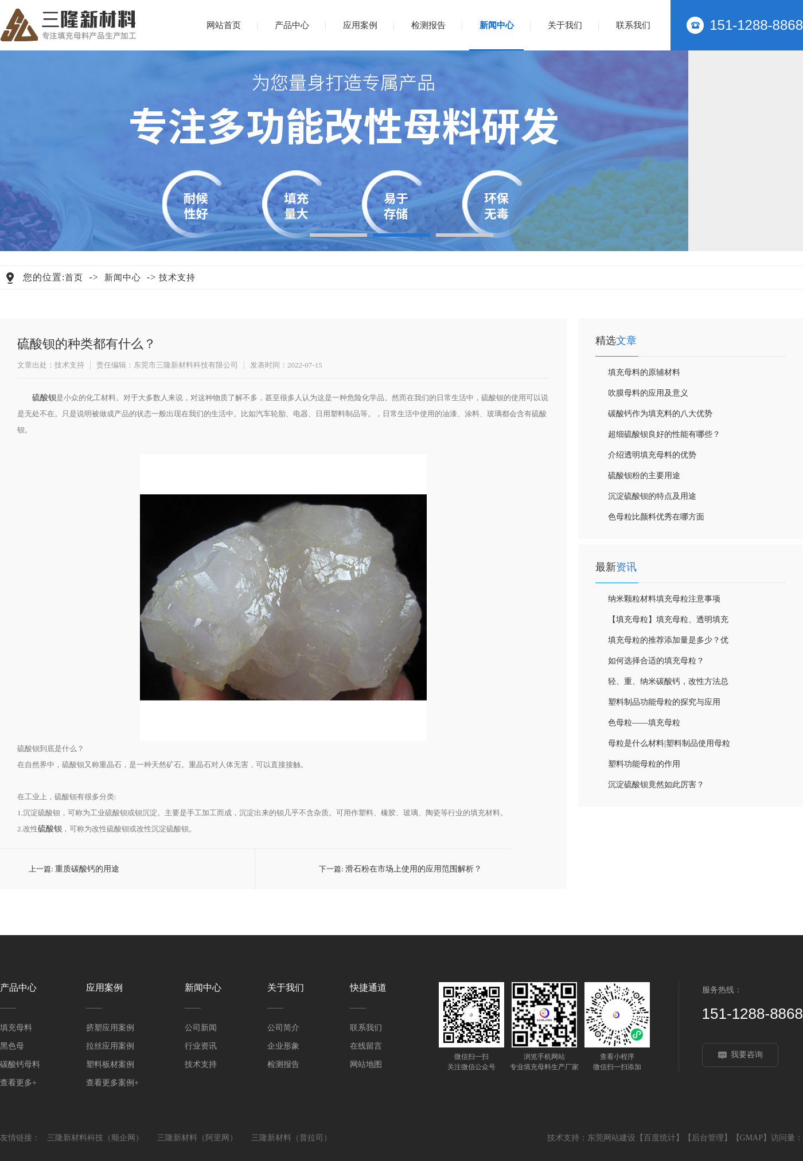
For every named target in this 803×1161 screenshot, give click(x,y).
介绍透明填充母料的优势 (652, 455)
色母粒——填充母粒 (644, 722)
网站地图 (366, 1064)
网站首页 (223, 25)
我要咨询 (747, 1054)
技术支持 (177, 277)
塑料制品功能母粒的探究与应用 (664, 702)
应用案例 (360, 25)
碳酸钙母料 (20, 1064)
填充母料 (16, 1027)
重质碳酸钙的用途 (87, 869)
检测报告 (428, 25)
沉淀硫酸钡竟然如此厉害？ (656, 784)
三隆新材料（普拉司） (291, 1137)
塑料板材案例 (110, 1064)
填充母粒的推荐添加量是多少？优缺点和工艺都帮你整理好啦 (668, 643)
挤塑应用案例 (110, 1027)
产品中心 (292, 25)
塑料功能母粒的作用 (644, 764)
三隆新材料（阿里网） (197, 1137)
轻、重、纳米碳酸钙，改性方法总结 (668, 684)
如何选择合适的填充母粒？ (656, 660)
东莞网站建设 (611, 1137)
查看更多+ (18, 1082)
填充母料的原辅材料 (644, 372)
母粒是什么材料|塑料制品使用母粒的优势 (669, 746)
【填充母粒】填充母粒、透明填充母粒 (668, 622)
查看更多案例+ (112, 1082)
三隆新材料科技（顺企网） (95, 1137)
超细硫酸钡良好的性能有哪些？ (664, 434)
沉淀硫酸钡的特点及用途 (652, 496)
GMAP (751, 1137)
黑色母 (12, 1046)
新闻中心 (497, 25)
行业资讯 (201, 1046)
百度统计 (660, 1137)
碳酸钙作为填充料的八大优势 (660, 413)
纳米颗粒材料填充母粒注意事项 (664, 599)
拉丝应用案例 (110, 1046)
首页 (74, 277)
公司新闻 (201, 1027)
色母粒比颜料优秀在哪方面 (656, 517)
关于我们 (565, 25)
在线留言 (366, 1046)
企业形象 (283, 1046)
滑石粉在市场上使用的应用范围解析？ (413, 869)
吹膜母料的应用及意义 (648, 393)
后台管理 (708, 1137)
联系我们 (633, 25)
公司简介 (283, 1027)
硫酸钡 (44, 397)
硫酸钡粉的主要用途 (644, 475)
